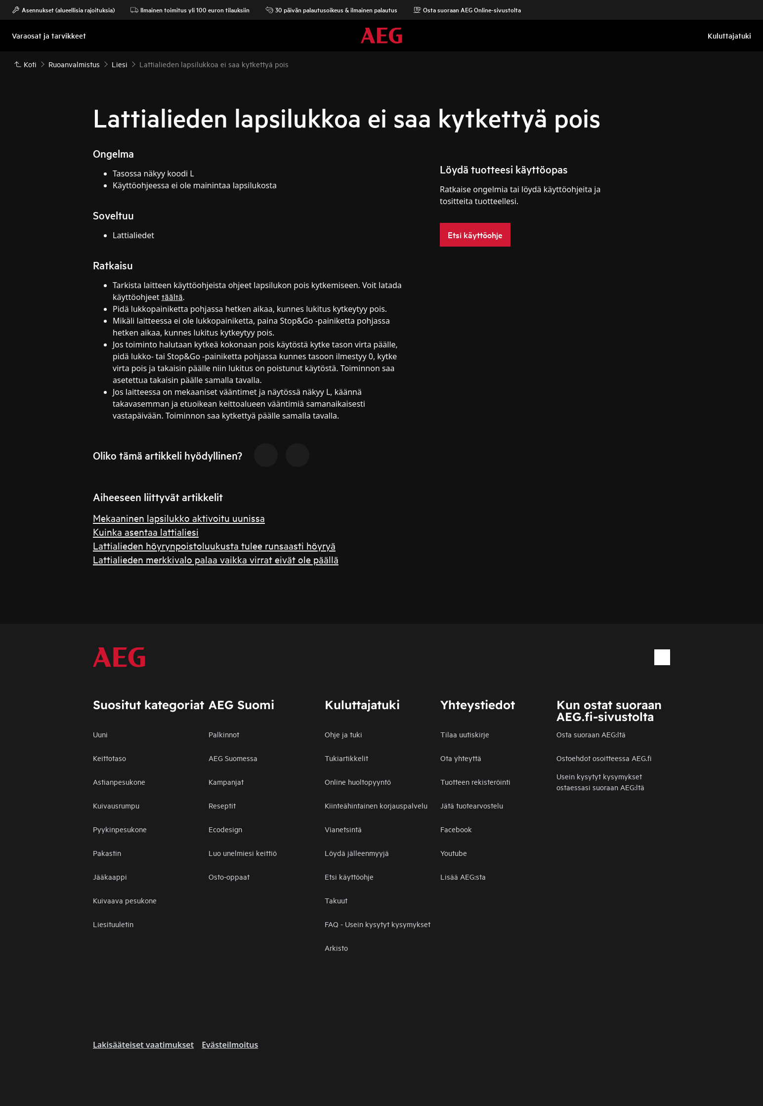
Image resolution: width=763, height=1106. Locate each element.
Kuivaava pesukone (125, 900)
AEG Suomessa (233, 758)
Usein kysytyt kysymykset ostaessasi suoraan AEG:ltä (600, 781)
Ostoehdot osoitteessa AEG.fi (603, 758)
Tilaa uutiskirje (464, 734)
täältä (172, 296)
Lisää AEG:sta (463, 876)
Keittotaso (109, 758)
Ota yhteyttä (460, 758)
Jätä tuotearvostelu (471, 805)
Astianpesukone (119, 781)
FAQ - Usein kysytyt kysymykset (377, 924)
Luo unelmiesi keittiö (243, 852)
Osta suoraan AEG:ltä (591, 734)
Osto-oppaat (229, 876)
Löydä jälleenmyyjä (357, 852)
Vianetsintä (343, 829)
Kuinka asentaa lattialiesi (146, 531)
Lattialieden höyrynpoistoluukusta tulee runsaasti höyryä (214, 545)
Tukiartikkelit (346, 758)
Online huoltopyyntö (358, 781)
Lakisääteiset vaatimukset (143, 1044)
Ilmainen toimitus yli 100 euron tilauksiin (190, 10)
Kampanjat (226, 781)
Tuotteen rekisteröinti (475, 781)
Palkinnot (224, 734)
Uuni (100, 734)
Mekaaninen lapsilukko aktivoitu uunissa (179, 517)
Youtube (453, 852)
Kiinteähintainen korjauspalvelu (376, 805)
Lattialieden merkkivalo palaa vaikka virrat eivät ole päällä (216, 559)
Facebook (456, 829)
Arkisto (336, 947)
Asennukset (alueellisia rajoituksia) (63, 10)
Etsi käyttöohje (349, 876)
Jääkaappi (110, 876)
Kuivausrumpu (116, 805)
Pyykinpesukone (120, 829)
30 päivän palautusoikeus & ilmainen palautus (331, 10)
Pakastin (107, 852)
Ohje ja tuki (343, 734)
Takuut (336, 900)
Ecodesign (225, 829)
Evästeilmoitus (230, 1044)
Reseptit (222, 805)
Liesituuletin (113, 924)
